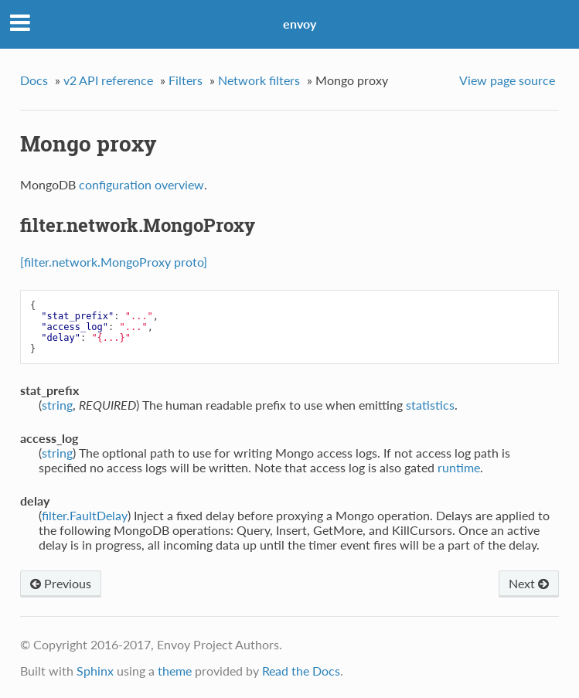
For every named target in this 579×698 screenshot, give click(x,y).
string (57, 404)
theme (175, 670)
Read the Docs (301, 670)
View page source (507, 80)
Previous (60, 583)
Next (529, 583)
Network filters (259, 80)
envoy (299, 23)
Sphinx (95, 670)
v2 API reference (108, 80)
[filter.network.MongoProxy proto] (113, 261)
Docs (34, 80)
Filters (186, 80)
